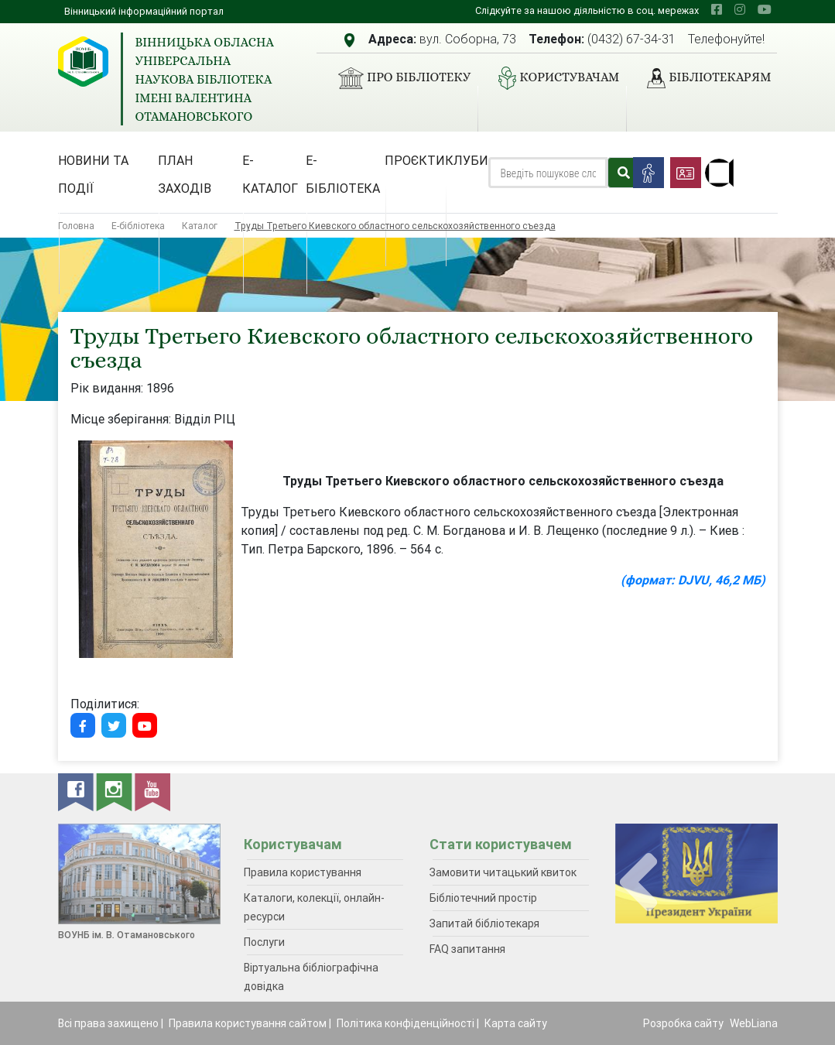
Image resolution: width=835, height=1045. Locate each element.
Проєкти (415, 160)
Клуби (466, 160)
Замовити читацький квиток (503, 872)
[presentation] (638, 882)
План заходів (184, 174)
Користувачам (552, 78)
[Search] (547, 172)
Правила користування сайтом (248, 1023)
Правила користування (302, 872)
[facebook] (716, 9)
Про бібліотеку (398, 78)
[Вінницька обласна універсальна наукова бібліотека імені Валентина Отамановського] (83, 62)
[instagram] (739, 9)
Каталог (199, 225)
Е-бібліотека (343, 174)
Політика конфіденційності (405, 1023)
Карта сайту (515, 1023)
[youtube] (764, 9)
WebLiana (754, 1023)
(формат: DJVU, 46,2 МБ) (693, 580)
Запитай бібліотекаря (484, 923)
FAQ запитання (467, 949)
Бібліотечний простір (483, 898)
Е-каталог (270, 174)
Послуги (264, 942)
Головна (76, 225)
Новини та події (93, 174)
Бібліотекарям (703, 78)
